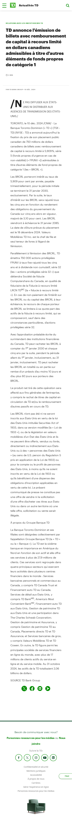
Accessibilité (36, 775)
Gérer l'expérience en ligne (36, 787)
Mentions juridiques (35, 770)
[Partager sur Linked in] (40, 688)
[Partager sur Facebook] (32, 688)
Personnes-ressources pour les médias (30, 737)
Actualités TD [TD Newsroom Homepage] (28, 5)
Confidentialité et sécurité (36, 766)
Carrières (36, 782)
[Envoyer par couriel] (48, 688)
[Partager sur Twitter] (24, 688)
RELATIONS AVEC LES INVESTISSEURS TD (24, 23)
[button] (4, 6)
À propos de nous (36, 778)
